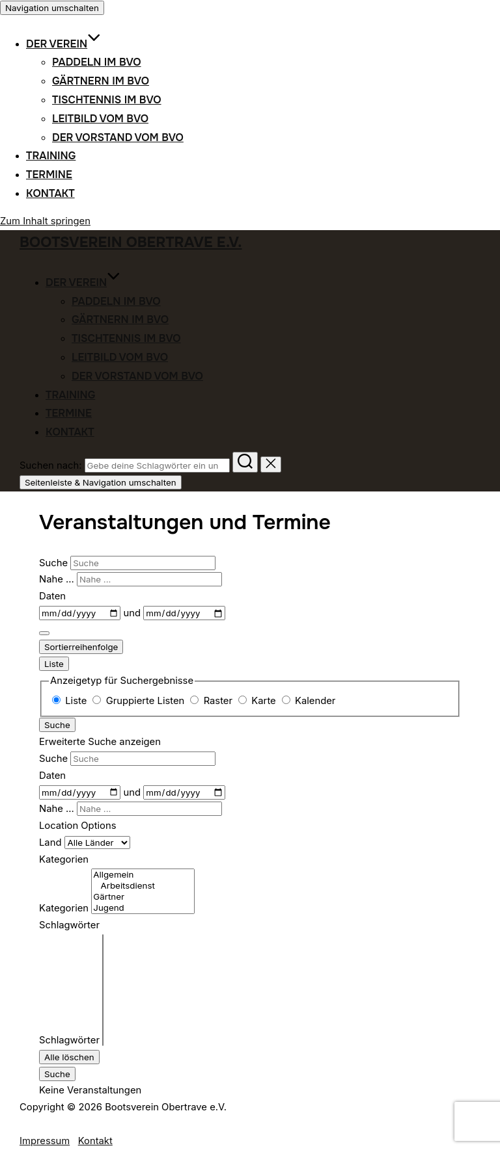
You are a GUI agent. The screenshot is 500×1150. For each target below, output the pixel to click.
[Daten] (79, 613)
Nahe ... (58, 579)
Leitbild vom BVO (100, 118)
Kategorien (64, 908)
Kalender (309, 701)
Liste (54, 664)
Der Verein (63, 44)
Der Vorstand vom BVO (118, 137)
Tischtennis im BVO (106, 100)
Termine (49, 174)
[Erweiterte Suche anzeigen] (44, 633)
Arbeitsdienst (142, 885)
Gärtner (142, 896)
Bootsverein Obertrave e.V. (131, 242)
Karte (258, 701)
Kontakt (50, 193)
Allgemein (142, 874)
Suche (54, 563)
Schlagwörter (69, 1040)
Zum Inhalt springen (45, 221)
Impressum (45, 1141)
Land (51, 842)
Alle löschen (69, 1057)
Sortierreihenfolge (81, 647)
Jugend (142, 907)
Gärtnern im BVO (100, 81)
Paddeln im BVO (96, 62)
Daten (52, 596)
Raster (212, 701)
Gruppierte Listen (139, 701)
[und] (184, 613)
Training (51, 156)
